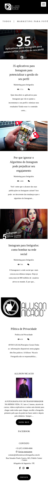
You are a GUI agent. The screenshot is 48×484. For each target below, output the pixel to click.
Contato (24, 471)
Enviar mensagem (25, 446)
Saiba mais (24, 416)
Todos (7, 21)
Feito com (24, 482)
